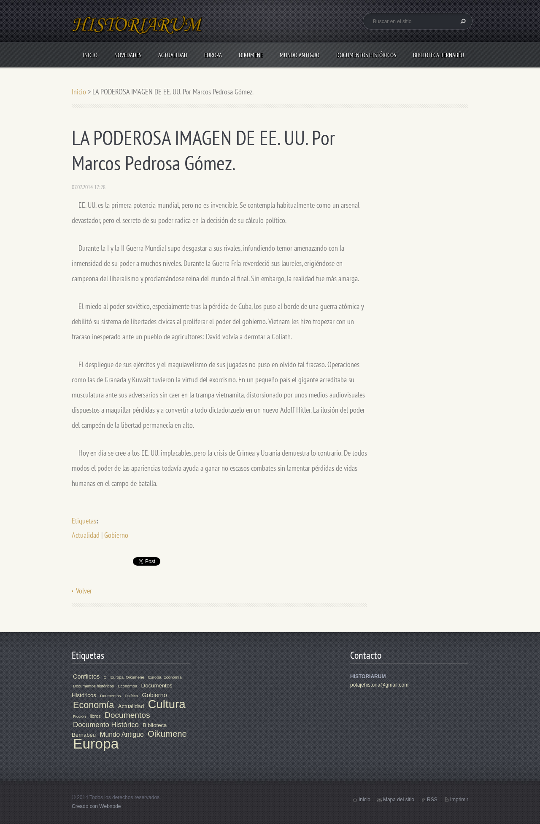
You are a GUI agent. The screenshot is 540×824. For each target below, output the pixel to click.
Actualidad (172, 55)
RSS (432, 800)
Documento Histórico (106, 725)
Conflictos (86, 676)
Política (131, 695)
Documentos (127, 715)
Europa (213, 55)
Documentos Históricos (366, 55)
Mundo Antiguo (299, 55)
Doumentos (110, 695)
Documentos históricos (93, 686)
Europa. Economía (164, 677)
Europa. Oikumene (127, 677)
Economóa (127, 686)
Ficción (79, 716)
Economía (93, 705)
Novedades (127, 55)
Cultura (167, 704)
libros (95, 716)
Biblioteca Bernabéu (438, 55)
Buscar (462, 21)
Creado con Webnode (96, 806)
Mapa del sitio (398, 800)
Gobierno (116, 535)
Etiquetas (84, 521)
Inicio (90, 55)
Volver (84, 591)
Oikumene (251, 55)
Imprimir (459, 800)
